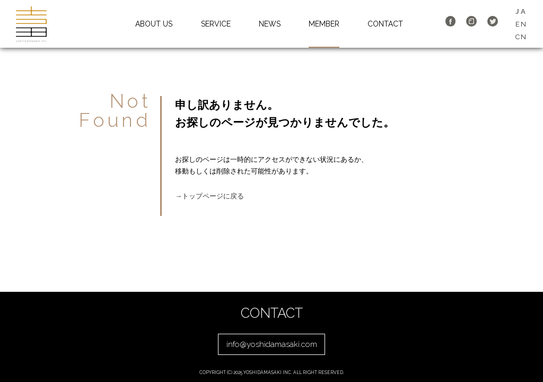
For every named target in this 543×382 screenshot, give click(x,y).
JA (521, 11)
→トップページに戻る (209, 196)
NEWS (270, 24)
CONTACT (385, 24)
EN (521, 24)
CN (521, 37)
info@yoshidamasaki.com (271, 344)
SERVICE (216, 24)
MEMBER (324, 24)
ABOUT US (153, 24)
